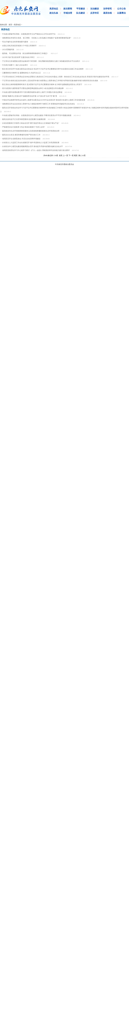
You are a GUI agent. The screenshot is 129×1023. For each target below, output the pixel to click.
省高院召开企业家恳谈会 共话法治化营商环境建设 (21, 139)
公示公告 (121, 8)
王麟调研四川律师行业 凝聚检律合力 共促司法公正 (21, 73)
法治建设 (94, 8)
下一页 (71, 155)
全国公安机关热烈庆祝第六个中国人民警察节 (19, 46)
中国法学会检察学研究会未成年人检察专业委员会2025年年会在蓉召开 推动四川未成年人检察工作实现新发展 (43, 100)
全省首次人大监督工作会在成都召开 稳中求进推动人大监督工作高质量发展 (30, 142)
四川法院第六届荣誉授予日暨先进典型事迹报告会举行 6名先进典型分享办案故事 (33, 88)
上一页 (65, 155)
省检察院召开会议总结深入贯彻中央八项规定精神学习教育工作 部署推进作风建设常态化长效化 (38, 104)
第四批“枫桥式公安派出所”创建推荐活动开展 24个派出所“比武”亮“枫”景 (29, 96)
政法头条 (53, 13)
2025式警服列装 (8, 49)
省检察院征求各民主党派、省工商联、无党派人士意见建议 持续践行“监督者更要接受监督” (36, 38)
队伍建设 (80, 13)
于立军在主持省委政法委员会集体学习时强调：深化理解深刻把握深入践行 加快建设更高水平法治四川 (41, 61)
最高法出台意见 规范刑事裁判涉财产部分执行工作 (21, 135)
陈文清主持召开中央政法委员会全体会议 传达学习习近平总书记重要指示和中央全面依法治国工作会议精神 (42, 69)
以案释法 (121, 13)
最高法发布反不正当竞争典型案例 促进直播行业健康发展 (24, 119)
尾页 (76, 155)
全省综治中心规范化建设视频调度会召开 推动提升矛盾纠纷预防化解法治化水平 (32, 146)
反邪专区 (94, 13)
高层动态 (53, 8)
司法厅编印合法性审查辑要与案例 (15, 42)
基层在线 (107, 13)
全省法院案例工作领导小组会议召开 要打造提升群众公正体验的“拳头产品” (30, 123)
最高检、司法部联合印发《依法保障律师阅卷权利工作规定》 (25, 53)
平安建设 (80, 8)
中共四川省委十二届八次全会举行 (15, 65)
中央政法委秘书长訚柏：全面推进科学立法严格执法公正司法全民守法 (28, 34)
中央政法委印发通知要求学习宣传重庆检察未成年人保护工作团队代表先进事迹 (32, 92)
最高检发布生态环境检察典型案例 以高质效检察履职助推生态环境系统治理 (30, 131)
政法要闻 (67, 8)
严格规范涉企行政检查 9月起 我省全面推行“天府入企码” (23, 127)
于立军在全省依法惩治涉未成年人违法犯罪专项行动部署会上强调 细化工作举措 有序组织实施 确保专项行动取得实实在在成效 (50, 80)
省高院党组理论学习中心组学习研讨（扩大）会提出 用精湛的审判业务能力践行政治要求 (36, 150)
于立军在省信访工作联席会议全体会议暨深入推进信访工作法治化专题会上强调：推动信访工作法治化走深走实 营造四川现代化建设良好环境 (55, 77)
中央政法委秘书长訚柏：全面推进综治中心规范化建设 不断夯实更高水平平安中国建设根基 (36, 115)
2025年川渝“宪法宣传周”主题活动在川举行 (18, 57)
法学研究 (107, 8)
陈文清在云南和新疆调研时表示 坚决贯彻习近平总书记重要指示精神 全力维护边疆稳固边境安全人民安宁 (42, 84)
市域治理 (67, 13)
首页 (10, 25)
